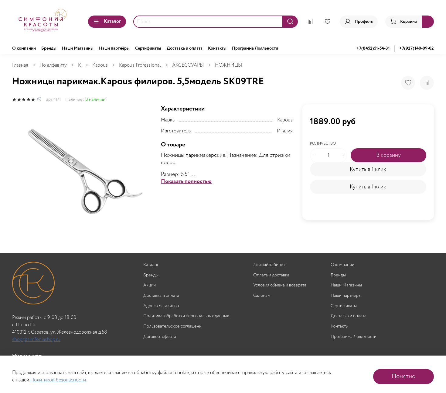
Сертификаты (148, 48)
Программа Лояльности (255, 48)
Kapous (100, 65)
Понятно (403, 376)
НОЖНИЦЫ (228, 65)
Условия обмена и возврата (279, 285)
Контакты (217, 48)
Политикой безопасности (58, 380)
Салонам (261, 296)
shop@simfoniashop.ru (36, 339)
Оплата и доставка (271, 275)
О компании (24, 48)
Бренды (48, 48)
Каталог (107, 21)
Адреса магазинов (161, 306)
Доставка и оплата (185, 48)
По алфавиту (53, 65)
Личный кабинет (269, 265)
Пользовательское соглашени (172, 326)
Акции (149, 285)
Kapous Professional (140, 65)
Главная (20, 65)
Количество (323, 143)
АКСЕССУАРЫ (188, 65)
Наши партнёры (114, 48)
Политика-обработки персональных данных (186, 316)
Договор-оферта (159, 337)
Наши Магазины (78, 48)
